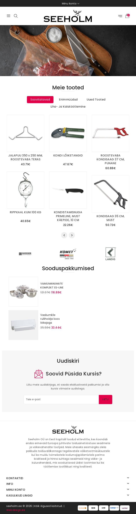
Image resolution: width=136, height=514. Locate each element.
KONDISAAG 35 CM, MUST (110, 218)
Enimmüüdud (68, 99)
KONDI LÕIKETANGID (68, 155)
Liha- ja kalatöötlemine (68, 107)
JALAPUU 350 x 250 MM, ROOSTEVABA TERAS (25, 157)
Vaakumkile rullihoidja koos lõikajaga (50, 319)
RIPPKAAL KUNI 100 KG (25, 212)
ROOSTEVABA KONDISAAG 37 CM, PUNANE (110, 159)
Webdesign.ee (15, 510)
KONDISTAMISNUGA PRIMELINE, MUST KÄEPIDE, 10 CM (68, 216)
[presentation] (64, 235)
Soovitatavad (40, 99)
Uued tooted (96, 99)
